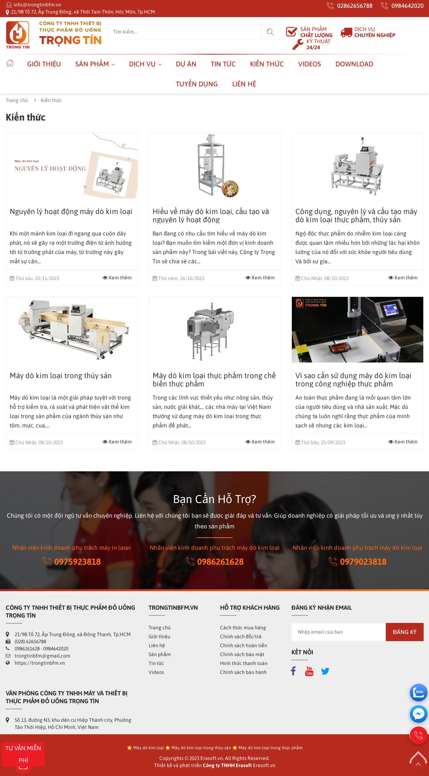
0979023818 (357, 562)
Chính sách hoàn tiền (243, 645)
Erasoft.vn (264, 765)
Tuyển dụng (197, 84)
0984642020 (407, 5)
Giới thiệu (44, 64)
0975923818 (72, 562)
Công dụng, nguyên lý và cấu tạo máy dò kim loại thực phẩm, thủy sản (356, 215)
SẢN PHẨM (316, 32)
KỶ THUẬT (318, 44)
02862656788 (355, 5)
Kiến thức (267, 64)
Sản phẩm (92, 64)
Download (354, 64)
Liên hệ (244, 84)
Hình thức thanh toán (244, 663)
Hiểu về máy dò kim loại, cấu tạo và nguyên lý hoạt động (211, 215)
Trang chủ (17, 100)
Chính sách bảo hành (243, 672)
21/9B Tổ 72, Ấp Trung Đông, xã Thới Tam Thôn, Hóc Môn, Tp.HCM (83, 12)
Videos (309, 64)
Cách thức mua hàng (243, 627)
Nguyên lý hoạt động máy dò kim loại (71, 211)
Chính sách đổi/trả (240, 636)
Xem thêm (117, 277)
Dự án (186, 64)
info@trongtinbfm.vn (37, 4)
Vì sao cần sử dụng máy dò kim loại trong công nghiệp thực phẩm (353, 379)
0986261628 (215, 562)
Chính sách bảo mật (242, 654)
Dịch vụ (142, 64)
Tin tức (223, 64)
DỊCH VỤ (374, 32)
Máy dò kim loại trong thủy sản (61, 375)
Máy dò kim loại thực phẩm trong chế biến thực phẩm (214, 379)
